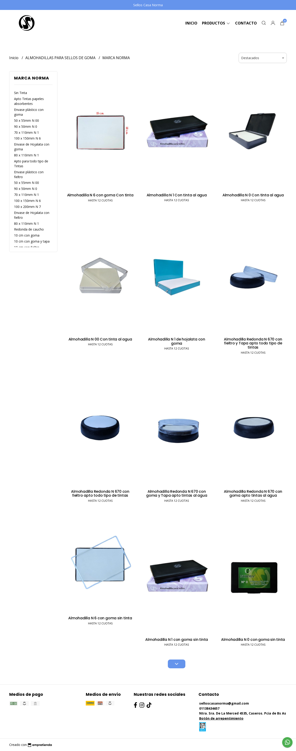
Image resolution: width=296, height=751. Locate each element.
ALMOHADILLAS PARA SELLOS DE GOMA (60, 57)
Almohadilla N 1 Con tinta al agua (177, 195)
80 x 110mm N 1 (26, 155)
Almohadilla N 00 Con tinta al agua (100, 339)
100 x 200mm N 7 (27, 206)
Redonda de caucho (29, 229)
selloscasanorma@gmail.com (224, 703)
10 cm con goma (26, 235)
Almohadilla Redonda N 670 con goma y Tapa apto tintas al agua (176, 493)
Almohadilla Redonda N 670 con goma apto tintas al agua (253, 493)
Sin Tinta (20, 93)
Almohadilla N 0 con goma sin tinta (253, 639)
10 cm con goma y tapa (32, 241)
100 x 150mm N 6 (27, 138)
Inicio (191, 23)
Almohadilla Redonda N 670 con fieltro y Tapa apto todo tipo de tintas (253, 343)
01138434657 (209, 708)
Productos (216, 23)
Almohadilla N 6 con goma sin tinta (100, 618)
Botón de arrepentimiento (221, 718)
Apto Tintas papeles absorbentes (29, 101)
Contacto (246, 23)
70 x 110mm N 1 (26, 132)
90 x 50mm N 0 (25, 126)
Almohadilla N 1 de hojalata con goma (176, 341)
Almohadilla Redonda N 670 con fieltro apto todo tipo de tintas (100, 493)
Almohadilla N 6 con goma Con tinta (100, 195)
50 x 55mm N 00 (26, 120)
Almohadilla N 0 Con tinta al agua (253, 195)
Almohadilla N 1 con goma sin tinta (176, 639)
